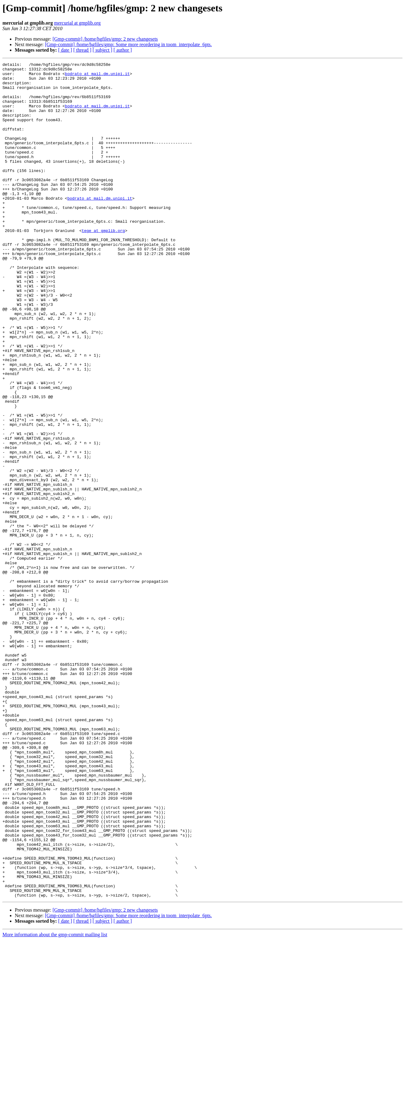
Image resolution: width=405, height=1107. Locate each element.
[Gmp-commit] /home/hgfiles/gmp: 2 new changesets (105, 39)
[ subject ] (102, 50)
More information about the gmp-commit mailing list (54, 1101)
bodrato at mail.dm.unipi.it (97, 76)
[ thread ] (82, 50)
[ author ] (123, 50)
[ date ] (65, 50)
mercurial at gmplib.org (77, 23)
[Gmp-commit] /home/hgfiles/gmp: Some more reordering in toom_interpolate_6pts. (128, 44)
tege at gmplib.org (103, 264)
